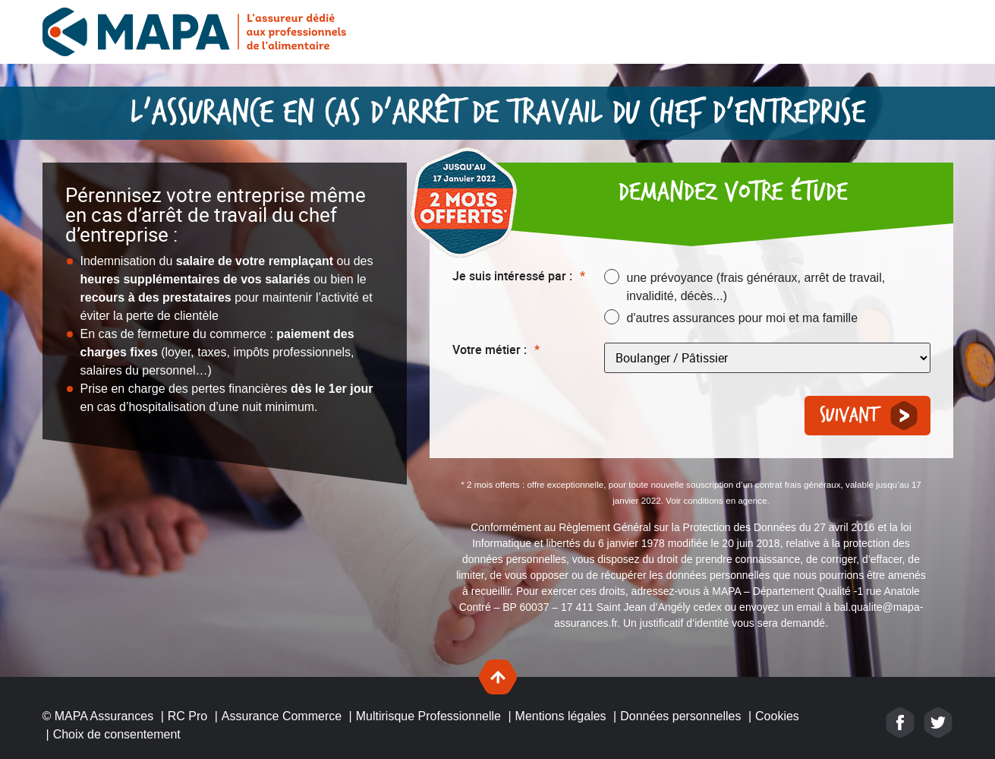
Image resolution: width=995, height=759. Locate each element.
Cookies (777, 716)
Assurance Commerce (282, 716)
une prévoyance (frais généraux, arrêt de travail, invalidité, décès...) (756, 286)
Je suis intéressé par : (518, 276)
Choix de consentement (117, 734)
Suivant (848, 416)
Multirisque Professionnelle (428, 716)
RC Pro (187, 716)
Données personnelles (680, 716)
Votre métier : (496, 350)
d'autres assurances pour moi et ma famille (742, 318)
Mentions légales (560, 716)
